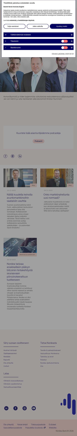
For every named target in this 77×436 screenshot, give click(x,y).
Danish (6, 7)
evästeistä (12, 20)
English (21, 7)
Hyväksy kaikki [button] (61, 26)
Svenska (16, 7)
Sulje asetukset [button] (13, 26)
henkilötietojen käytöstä (26, 20)
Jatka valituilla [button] (38, 26)
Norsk (11, 7)
